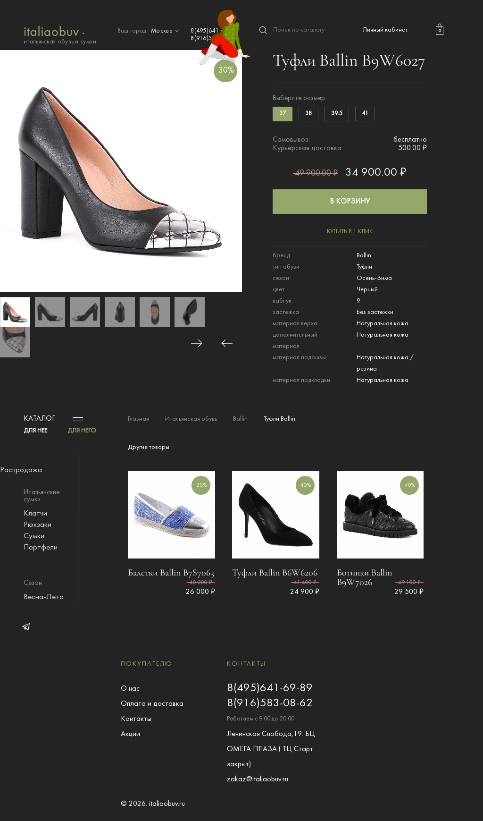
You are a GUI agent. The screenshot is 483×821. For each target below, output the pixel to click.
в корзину (350, 201)
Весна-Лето (44, 597)
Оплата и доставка (152, 704)
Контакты (136, 719)
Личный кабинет (385, 30)
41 (365, 114)
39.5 (336, 114)
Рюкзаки (37, 525)
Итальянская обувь (191, 419)
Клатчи (35, 513)
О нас (130, 689)
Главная (138, 419)
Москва (166, 31)
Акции (130, 734)
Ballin (240, 419)
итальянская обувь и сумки (60, 34)
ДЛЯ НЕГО (81, 431)
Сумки (34, 536)
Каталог (39, 419)
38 (308, 114)
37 (282, 114)
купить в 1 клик (350, 232)
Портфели (41, 547)
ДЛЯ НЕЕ (35, 431)
